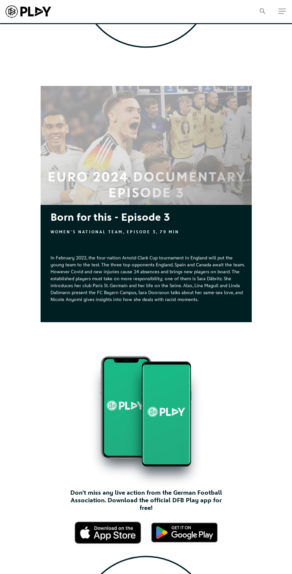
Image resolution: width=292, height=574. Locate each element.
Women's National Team (86, 232)
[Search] (262, 11)
